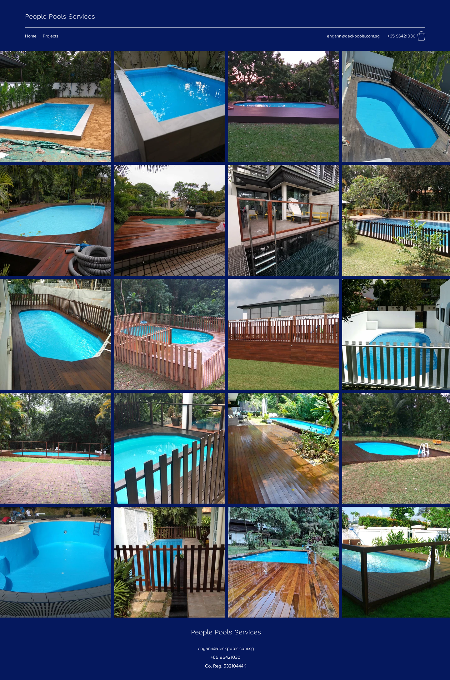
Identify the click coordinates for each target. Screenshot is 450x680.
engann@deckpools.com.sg (353, 35)
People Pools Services (60, 16)
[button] (421, 36)
